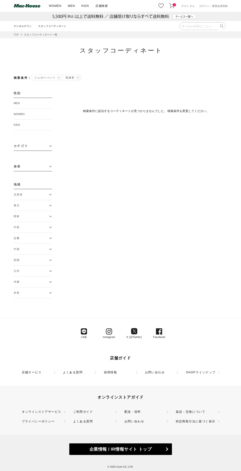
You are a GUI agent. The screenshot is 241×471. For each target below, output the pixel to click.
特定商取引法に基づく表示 (195, 421)
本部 (17, 292)
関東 (17, 216)
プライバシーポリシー (38, 421)
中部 (17, 227)
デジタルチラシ (23, 26)
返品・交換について (191, 411)
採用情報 (110, 372)
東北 (17, 205)
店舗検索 (101, 5)
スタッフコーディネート (52, 26)
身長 (17, 166)
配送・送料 (132, 411)
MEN (71, 5)
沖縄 (17, 281)
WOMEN (55, 5)
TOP (16, 34)
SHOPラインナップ (201, 372)
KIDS (85, 5)
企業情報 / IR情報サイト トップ (120, 449)
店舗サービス (31, 372)
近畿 (17, 238)
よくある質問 (73, 372)
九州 (17, 270)
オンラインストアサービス (41, 411)
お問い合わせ (155, 372)
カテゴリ (21, 146)
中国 (17, 249)
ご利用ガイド (83, 411)
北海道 (18, 194)
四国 (17, 260)
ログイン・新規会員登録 (213, 5)
